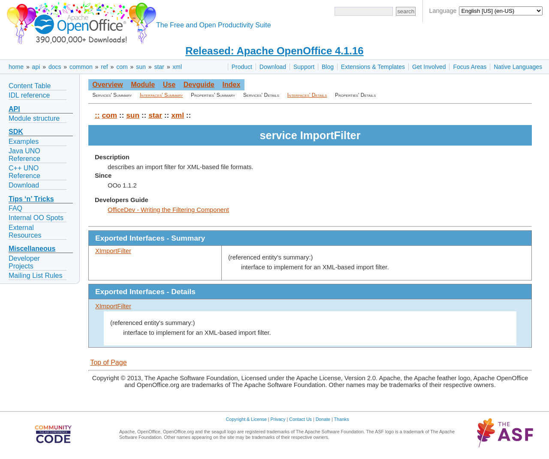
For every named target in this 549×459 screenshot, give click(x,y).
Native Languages (518, 66)
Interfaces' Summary (161, 95)
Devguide (199, 84)
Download (272, 66)
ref (104, 66)
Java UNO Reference (24, 154)
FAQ (15, 208)
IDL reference (29, 95)
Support (303, 66)
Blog (328, 66)
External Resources (25, 231)
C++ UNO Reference (24, 171)
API (14, 109)
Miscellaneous (32, 248)
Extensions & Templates (373, 66)
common (81, 66)
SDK (16, 131)
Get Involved (429, 66)
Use (169, 84)
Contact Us (300, 419)
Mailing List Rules (35, 275)
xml (177, 66)
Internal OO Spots (36, 217)
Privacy (278, 419)
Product (242, 66)
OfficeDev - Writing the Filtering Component (168, 209)
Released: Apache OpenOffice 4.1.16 (274, 51)
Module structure (34, 118)
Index (231, 84)
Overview (107, 84)
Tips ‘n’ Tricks (31, 199)
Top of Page (108, 362)
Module (143, 84)
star (159, 66)
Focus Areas (469, 66)
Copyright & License (246, 419)
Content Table (30, 85)
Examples (24, 141)
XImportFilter (113, 250)
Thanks (341, 419)
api (36, 66)
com (121, 66)
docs (54, 66)
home (16, 66)
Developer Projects (24, 262)
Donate (323, 419)
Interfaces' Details (307, 95)
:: (97, 115)
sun (141, 66)
